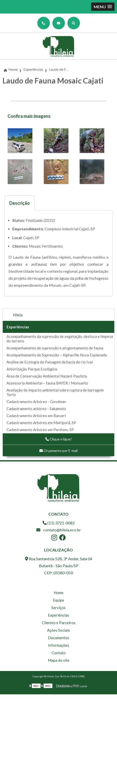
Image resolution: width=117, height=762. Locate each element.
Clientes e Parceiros (58, 622)
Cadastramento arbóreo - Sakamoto (36, 408)
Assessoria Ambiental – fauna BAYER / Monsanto (47, 383)
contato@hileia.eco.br (58, 529)
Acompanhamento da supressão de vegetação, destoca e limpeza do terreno (60, 338)
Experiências (18, 327)
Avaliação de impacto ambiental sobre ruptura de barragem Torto (55, 392)
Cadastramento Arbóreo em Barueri (36, 415)
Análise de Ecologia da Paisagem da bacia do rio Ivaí (50, 362)
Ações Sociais (58, 630)
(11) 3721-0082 (59, 522)
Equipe (58, 600)
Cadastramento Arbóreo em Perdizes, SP (40, 429)
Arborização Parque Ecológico (32, 369)
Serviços (58, 607)
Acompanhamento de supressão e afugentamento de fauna (55, 348)
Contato (59, 652)
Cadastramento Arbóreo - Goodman (36, 401)
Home (58, 592)
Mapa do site (58, 660)
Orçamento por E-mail (58, 450)
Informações (58, 645)
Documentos (58, 637)
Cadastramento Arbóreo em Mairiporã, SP (41, 422)
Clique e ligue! (58, 439)
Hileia (18, 315)
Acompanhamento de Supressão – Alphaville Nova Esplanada (57, 355)
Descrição (19, 203)
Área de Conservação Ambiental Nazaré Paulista (47, 376)
